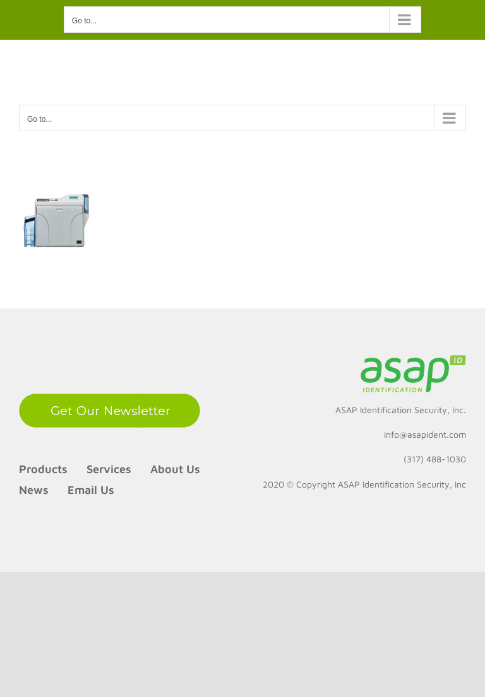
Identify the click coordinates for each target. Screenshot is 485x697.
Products (43, 469)
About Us (175, 469)
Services (109, 469)
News (34, 489)
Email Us (91, 489)
